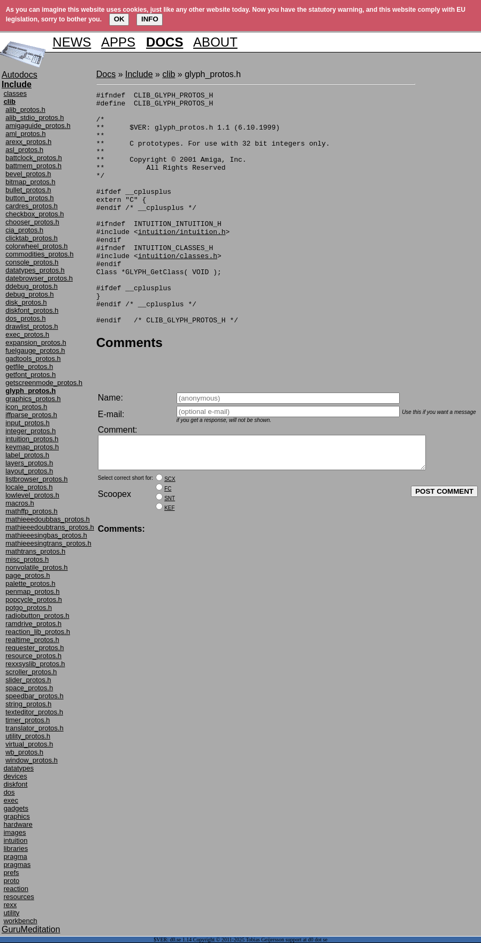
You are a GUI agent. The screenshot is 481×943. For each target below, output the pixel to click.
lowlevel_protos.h (32, 495)
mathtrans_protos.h (35, 551)
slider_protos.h (28, 680)
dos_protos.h (25, 318)
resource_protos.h (33, 656)
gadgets (16, 808)
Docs (106, 74)
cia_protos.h (24, 230)
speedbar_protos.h (34, 696)
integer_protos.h (30, 431)
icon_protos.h (26, 407)
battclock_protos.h (33, 158)
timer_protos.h (27, 720)
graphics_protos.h (32, 399)
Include (139, 74)
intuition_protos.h (31, 439)
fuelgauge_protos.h (35, 350)
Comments (129, 389)
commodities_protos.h (39, 254)
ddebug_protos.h (31, 286)
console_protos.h (31, 262)
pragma (15, 857)
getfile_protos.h (29, 367)
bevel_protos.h (28, 174)
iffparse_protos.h (31, 415)
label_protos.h (27, 455)
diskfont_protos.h (31, 310)
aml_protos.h (25, 134)
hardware (18, 824)
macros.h (19, 503)
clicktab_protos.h (31, 238)
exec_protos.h (27, 334)
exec (11, 800)
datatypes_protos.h (35, 270)
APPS (118, 42)
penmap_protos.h (32, 591)
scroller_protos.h (31, 672)
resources (19, 897)
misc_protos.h (27, 559)
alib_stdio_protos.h (34, 118)
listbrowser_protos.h (36, 479)
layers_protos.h (29, 463)
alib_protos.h (25, 109)
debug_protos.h (29, 294)
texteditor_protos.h (34, 712)
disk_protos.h (26, 302)
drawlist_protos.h (31, 326)
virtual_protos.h (29, 744)
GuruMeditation (31, 929)
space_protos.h (29, 688)
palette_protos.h (30, 583)
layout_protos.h (29, 471)
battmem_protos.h (33, 166)
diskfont (16, 784)
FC (167, 512)
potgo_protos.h (28, 607)
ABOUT (215, 42)
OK (119, 19)
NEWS (71, 42)
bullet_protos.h (28, 190)
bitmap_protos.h (30, 182)
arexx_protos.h (28, 142)
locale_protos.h (28, 487)
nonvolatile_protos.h (36, 567)
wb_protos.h (24, 752)
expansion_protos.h (35, 342)
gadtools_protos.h (32, 358)
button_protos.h (29, 198)
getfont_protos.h (30, 375)
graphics (17, 816)
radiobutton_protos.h (37, 616)
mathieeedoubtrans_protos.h (49, 527)
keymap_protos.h (32, 447)
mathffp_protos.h (31, 511)
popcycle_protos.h (33, 599)
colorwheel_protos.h (36, 246)
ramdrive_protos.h (33, 624)
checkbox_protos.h (34, 214)
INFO (149, 19)
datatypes (19, 768)
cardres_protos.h (31, 206)
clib (168, 74)
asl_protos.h (24, 150)
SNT (169, 521)
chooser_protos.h (32, 222)
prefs (11, 873)
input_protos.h (27, 423)
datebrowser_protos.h (39, 278)
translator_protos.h (34, 728)
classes (15, 93)
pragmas (17, 865)
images (15, 832)
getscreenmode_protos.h (43, 383)
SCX (169, 502)
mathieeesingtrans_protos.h (48, 543)
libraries (16, 848)
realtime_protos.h (32, 640)
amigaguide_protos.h (37, 126)
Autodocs (19, 74)
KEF (169, 531)
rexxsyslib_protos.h (35, 664)
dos (9, 792)
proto (12, 881)
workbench (20, 921)
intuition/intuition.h (182, 260)
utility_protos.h (27, 736)
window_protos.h (31, 760)
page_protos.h (27, 575)
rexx (10, 905)
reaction (16, 889)
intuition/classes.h (177, 289)
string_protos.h (28, 704)
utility (12, 913)
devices (15, 776)
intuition (16, 840)
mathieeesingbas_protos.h (46, 535)
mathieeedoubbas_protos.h (47, 519)
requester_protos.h (34, 648)
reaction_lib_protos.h (37, 632)
